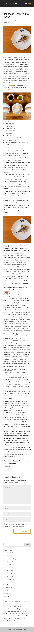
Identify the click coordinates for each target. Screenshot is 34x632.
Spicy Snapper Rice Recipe (10, 568)
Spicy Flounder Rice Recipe (10, 577)
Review (5, 596)
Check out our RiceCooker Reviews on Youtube (16, 601)
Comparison (6, 587)
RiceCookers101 (9, 20)
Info (4, 590)
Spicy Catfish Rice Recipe (10, 574)
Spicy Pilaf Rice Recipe (9, 553)
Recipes (23, 20)
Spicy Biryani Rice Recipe (10, 556)
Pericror (23, 629)
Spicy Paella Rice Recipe (10, 559)
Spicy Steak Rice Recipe (10, 580)
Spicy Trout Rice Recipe (10, 565)
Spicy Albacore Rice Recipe (10, 562)
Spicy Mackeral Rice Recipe (10, 571)
